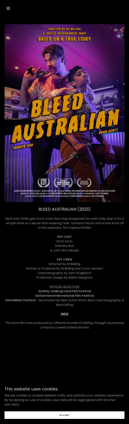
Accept (64, 414)
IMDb (64, 314)
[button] (8, 8)
